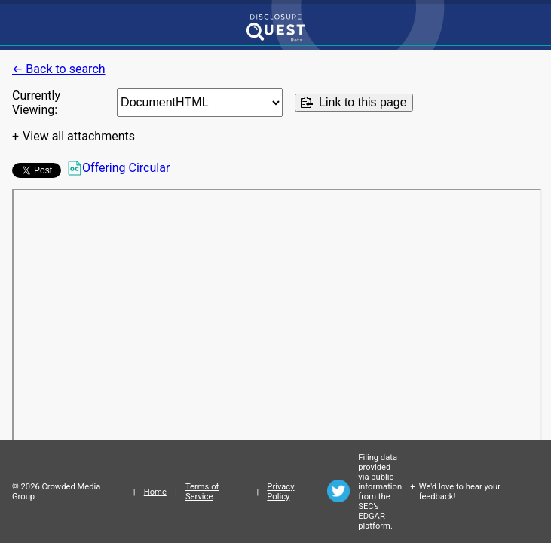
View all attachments (79, 136)
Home (155, 492)
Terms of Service (202, 492)
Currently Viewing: (36, 102)
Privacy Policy (280, 492)
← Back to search (59, 69)
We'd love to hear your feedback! (459, 492)
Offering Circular (118, 168)
